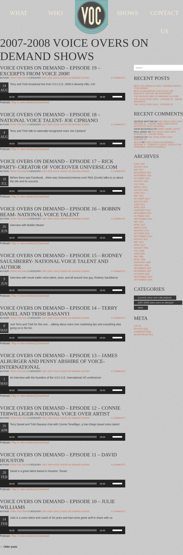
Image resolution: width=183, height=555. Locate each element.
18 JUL (4, 181)
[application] (62, 97)
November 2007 (142, 271)
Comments (142, 331)
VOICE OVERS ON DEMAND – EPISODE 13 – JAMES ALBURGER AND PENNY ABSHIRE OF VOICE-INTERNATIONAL (59, 361)
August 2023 (141, 167)
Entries (141, 329)
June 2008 (139, 254)
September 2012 (143, 236)
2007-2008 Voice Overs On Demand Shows (65, 78)
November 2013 (142, 213)
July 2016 (139, 184)
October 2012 (142, 233)
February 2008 (142, 262)
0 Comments (118, 78)
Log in (137, 326)
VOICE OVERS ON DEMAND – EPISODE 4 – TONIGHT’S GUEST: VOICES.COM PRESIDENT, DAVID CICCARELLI (157, 144)
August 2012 (141, 239)
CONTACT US (164, 22)
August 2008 (141, 248)
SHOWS (127, 12)
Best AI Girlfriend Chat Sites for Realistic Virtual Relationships (153, 92)
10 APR (4, 428)
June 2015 (139, 193)
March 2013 (140, 227)
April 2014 (139, 207)
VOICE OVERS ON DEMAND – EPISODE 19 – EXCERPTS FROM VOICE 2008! (50, 70)
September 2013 (143, 219)
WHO (55, 12)
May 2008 (139, 256)
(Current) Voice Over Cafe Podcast (154, 297)
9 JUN (4, 281)
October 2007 (142, 274)
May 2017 (139, 170)
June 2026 (139, 164)
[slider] (57, 97)
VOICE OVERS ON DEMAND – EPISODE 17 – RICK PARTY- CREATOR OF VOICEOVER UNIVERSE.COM (58, 164)
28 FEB (4, 475)
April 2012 (139, 245)
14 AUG (4, 88)
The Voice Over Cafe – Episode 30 (153, 104)
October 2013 (142, 216)
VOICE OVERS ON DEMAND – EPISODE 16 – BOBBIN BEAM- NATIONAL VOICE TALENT (60, 211)
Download (43, 102)
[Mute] (109, 97)
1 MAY (4, 381)
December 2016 (142, 172)
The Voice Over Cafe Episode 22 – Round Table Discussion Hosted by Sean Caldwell (158, 123)
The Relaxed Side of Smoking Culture (156, 96)
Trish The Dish (18, 78)
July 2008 (139, 251)
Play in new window (23, 102)
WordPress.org (143, 334)
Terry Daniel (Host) (168, 129)
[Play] (5, 97)
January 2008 (141, 265)
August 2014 (141, 201)
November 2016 (142, 175)
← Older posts (8, 546)
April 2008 (139, 259)
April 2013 (139, 225)
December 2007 (142, 268)
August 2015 (141, 190)
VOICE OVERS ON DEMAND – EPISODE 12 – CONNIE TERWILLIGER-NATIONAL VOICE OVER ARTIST (60, 411)
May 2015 (139, 196)
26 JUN (4, 229)
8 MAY (4, 328)
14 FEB (4, 521)
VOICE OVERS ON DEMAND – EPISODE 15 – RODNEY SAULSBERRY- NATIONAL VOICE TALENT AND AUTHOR (61, 261)
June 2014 (139, 204)
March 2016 (140, 187)
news (140, 307)
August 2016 (141, 181)
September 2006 (143, 280)
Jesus (137, 142)
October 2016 (142, 178)
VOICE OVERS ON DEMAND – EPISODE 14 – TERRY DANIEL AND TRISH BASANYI (59, 311)
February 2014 (142, 210)
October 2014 (142, 198)
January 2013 (141, 230)
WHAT (18, 12)
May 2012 (139, 242)
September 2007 (143, 277)
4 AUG (4, 134)
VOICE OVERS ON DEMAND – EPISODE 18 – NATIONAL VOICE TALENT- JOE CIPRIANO (50, 117)
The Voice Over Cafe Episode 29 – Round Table (155, 133)
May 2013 (139, 222)
